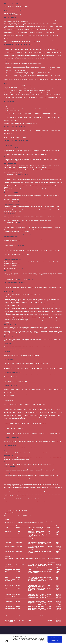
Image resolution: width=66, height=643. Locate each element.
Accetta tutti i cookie (55, 629)
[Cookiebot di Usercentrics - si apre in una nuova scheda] (6, 641)
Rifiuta (55, 636)
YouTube (18, 527)
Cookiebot (30, 515)
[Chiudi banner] (64, 628)
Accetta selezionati (54, 632)
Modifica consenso (7, 513)
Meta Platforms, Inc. (20, 564)
